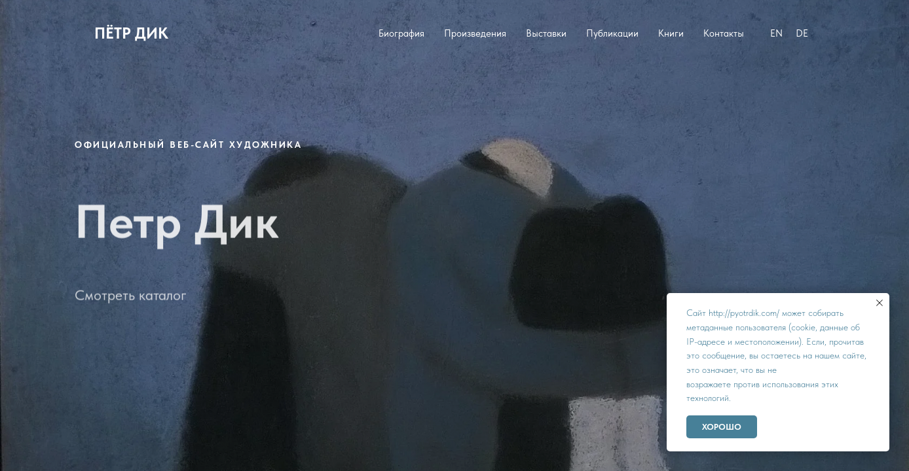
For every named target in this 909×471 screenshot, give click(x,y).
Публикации (612, 33)
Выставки (546, 33)
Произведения (475, 33)
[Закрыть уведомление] (879, 302)
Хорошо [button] (721, 427)
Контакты (723, 33)
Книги (671, 33)
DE (802, 33)
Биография (401, 33)
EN (776, 33)
